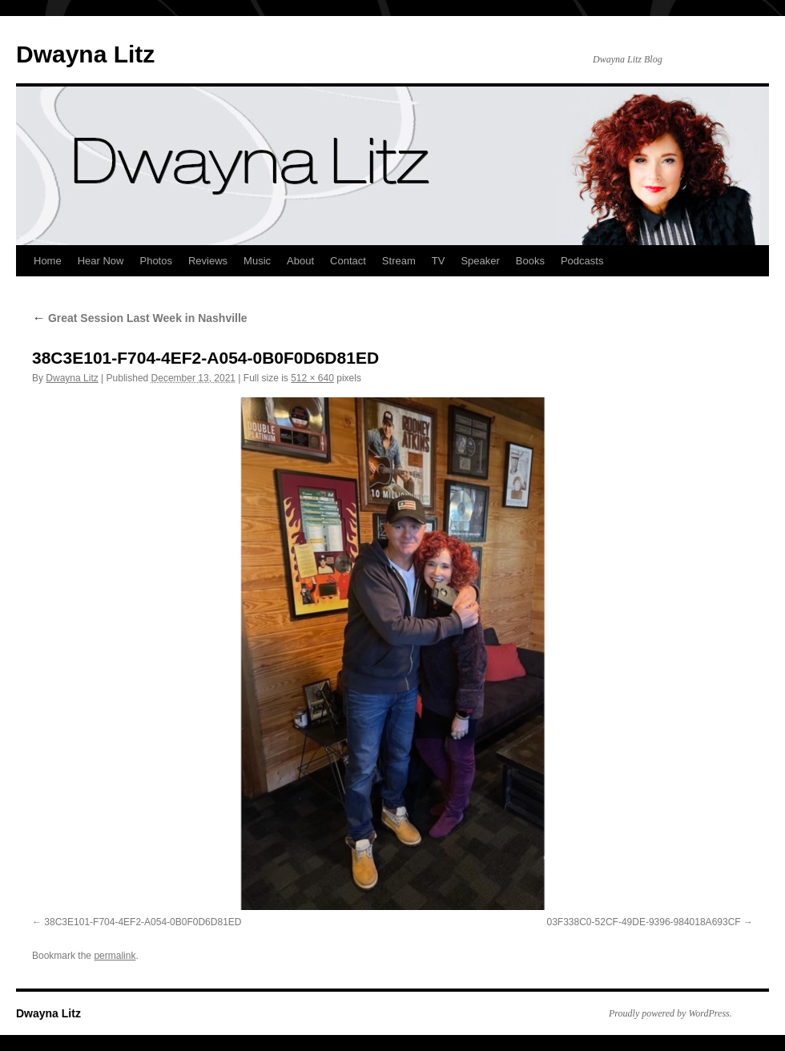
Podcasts (582, 261)
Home (48, 261)
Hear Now (101, 261)
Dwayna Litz (85, 54)
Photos (155, 261)
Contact (348, 261)
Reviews (207, 261)
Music (257, 261)
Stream (399, 261)
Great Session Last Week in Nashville (140, 318)
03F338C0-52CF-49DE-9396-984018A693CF (644, 922)
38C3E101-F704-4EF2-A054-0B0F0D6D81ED (142, 922)
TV (438, 261)
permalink (114, 955)
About (300, 261)
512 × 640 (312, 378)
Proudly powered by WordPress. (670, 1013)
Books (530, 261)
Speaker (480, 261)
